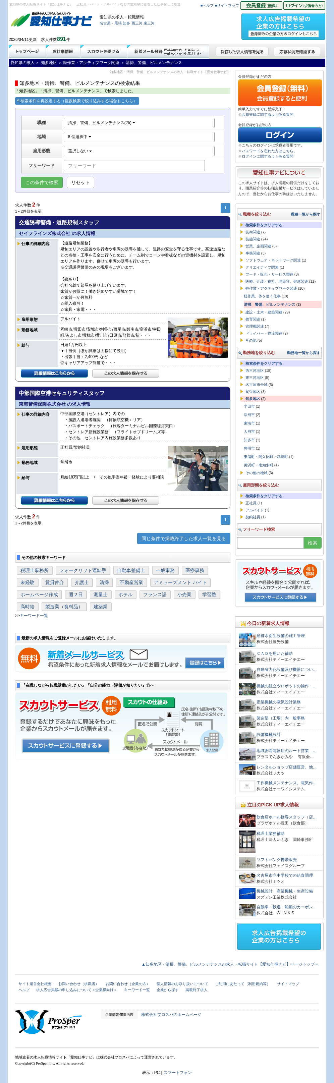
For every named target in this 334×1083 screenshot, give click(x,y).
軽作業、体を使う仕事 (262, 296)
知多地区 (252, 399)
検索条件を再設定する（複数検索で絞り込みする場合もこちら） (77, 101)
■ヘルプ (207, 5)
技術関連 (252, 232)
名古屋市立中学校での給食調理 (285, 875)
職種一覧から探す (305, 214)
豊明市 (249, 448)
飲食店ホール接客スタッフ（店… (287, 817)
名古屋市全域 (256, 385)
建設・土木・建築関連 (263, 312)
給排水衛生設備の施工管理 (281, 635)
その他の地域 (256, 473)
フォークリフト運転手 (82, 570)
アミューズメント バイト (180, 582)
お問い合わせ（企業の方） (128, 984)
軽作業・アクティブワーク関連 (271, 288)
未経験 (27, 582)
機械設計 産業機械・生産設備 (285, 891)
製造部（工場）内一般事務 (281, 718)
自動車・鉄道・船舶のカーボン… (287, 907)
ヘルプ (24, 990)
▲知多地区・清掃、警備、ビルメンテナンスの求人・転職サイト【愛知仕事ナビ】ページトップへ (230, 964)
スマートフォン (178, 1072)
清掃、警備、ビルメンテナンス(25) (101, 122)
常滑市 (249, 415)
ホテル (125, 594)
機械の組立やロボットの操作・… (287, 686)
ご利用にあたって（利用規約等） (242, 984)
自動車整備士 (131, 570)
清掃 (104, 582)
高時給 (27, 606)
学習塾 (209, 594)
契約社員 (252, 517)
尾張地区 (252, 392)
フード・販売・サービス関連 (269, 274)
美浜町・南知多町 (258, 465)
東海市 (249, 423)
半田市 (249, 406)
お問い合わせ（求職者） (78, 984)
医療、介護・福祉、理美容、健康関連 (276, 281)
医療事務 (194, 570)
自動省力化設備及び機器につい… (287, 669)
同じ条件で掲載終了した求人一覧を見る (184, 538)
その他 (251, 340)
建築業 (101, 606)
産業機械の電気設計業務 (279, 702)
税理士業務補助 (271, 833)
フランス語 (155, 594)
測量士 (101, 594)
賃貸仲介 (54, 582)
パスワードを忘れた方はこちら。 (269, 151)
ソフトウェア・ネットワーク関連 (273, 260)
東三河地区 (254, 378)
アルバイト (254, 510)
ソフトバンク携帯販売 (277, 859)
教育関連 (252, 319)
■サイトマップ (227, 5)
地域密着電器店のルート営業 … (287, 750)
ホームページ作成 (39, 594)
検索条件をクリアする (263, 225)
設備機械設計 (269, 734)
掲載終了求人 (196, 990)
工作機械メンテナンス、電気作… (287, 783)
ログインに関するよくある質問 (267, 156)
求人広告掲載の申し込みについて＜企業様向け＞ (76, 990)
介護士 (82, 582)
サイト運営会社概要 (35, 984)
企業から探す (168, 990)
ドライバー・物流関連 (263, 333)
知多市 (249, 440)
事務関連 (252, 253)
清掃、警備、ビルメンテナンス (269, 304)
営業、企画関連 (258, 246)
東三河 (149, 23)
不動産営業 (131, 582)
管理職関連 (254, 326)
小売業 (184, 594)
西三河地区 (254, 370)
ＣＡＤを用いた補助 (275, 653)
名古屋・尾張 (111, 23)
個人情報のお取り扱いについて (182, 984)
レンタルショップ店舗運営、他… (287, 767)
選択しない (80, 151)
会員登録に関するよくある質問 (267, 114)
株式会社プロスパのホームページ (171, 1014)
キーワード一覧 (34, 615)
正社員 (251, 503)
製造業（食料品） (64, 606)
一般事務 (165, 570)
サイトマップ (288, 984)
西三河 (137, 23)
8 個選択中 (79, 136)
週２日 (76, 594)
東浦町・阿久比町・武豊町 (266, 457)
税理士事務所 (34, 570)
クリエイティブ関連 (262, 267)
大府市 (249, 432)
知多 (126, 23)
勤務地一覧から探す (303, 353)
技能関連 (252, 239)
